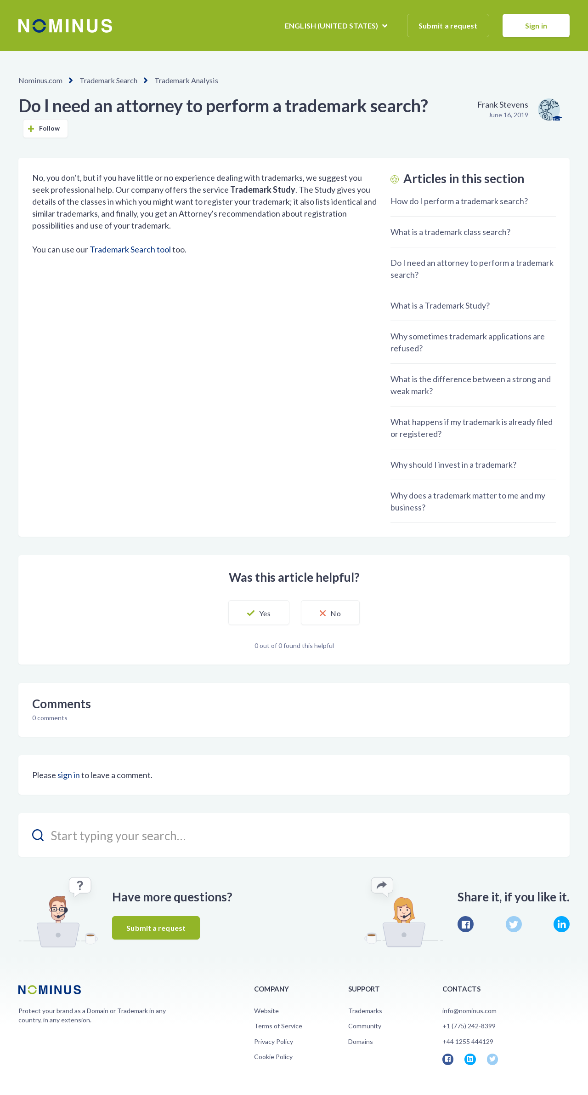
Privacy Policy (273, 1041)
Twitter (514, 924)
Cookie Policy (273, 1057)
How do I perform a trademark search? (459, 201)
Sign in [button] (536, 25)
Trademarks (365, 1011)
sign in (68, 775)
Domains (360, 1041)
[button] (258, 612)
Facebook (466, 924)
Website (266, 1011)
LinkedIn (562, 924)
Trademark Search (108, 80)
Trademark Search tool (130, 249)
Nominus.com (40, 80)
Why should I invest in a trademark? (453, 464)
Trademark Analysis (185, 80)
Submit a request (448, 25)
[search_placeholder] (294, 835)
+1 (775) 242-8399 (469, 1026)
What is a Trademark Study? (440, 305)
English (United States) (332, 25)
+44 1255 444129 (467, 1041)
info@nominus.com (469, 1011)
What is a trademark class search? (450, 232)
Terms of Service (278, 1026)
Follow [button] (49, 128)
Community (364, 1026)
